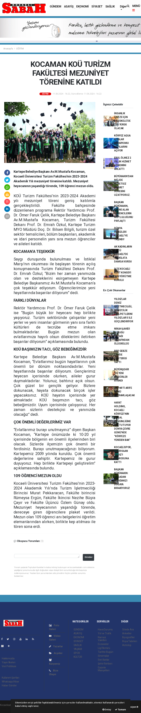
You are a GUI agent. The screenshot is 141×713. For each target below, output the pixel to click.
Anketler (126, 633)
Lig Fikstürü (104, 648)
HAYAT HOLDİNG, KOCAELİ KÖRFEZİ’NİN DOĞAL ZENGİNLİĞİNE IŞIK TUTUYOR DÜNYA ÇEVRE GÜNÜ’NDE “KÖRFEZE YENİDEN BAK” (122, 421)
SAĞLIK (110, 6)
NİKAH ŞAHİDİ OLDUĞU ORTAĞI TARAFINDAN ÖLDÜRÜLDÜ (122, 336)
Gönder (89, 557)
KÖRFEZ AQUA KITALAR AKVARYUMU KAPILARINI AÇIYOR (122, 143)
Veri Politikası (9, 666)
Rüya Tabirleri (129, 641)
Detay (106, 709)
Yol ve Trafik (104, 633)
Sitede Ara (128, 629)
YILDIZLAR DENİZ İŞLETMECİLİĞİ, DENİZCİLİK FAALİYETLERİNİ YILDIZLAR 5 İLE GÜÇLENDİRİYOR (123, 310)
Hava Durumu (105, 629)
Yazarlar (56, 646)
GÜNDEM (55, 6)
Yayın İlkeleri (8, 662)
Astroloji (126, 645)
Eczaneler (103, 644)
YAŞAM (78, 649)
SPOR (77, 653)
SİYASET (96, 6)
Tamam (120, 709)
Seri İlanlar (103, 659)
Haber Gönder (9, 685)
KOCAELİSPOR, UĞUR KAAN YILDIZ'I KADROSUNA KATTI (122, 455)
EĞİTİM (20, 48)
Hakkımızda (8, 658)
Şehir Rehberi (105, 663)
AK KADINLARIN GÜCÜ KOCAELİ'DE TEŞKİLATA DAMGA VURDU (123, 254)
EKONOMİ (82, 6)
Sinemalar (103, 655)
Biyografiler (128, 637)
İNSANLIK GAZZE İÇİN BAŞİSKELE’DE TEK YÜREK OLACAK (122, 121)
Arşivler (56, 653)
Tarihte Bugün (105, 651)
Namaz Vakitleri (102, 639)
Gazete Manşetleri (103, 669)
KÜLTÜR (78, 656)
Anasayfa (8, 48)
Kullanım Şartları (10, 677)
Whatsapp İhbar (10, 681)
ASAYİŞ (69, 6)
